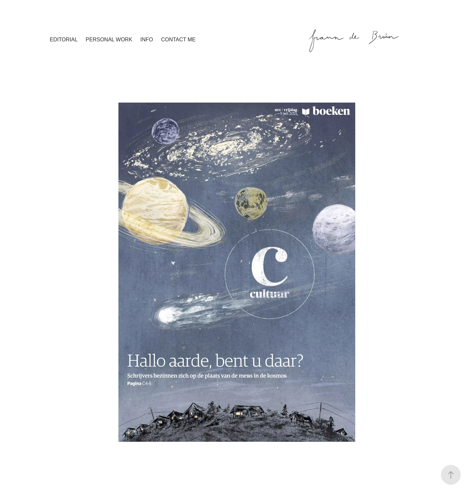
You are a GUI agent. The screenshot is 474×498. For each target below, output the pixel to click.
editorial (63, 39)
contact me (178, 39)
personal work (109, 39)
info (146, 39)
